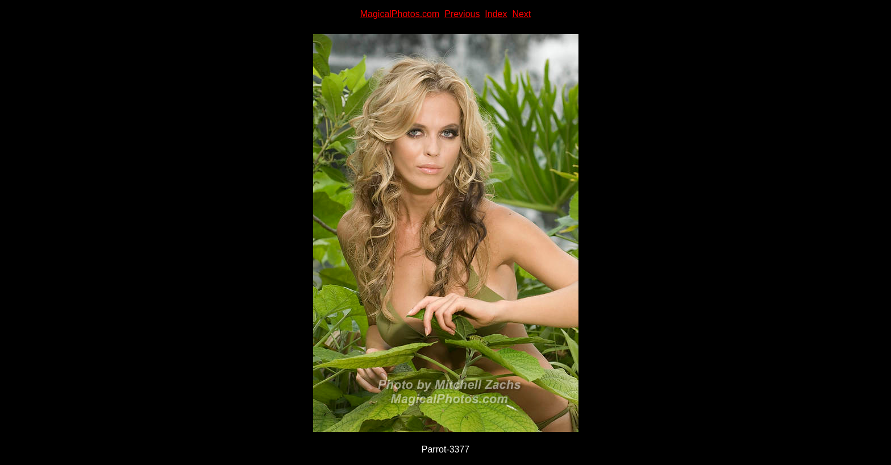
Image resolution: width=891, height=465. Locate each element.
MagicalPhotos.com (400, 14)
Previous (462, 14)
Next (521, 14)
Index (496, 14)
